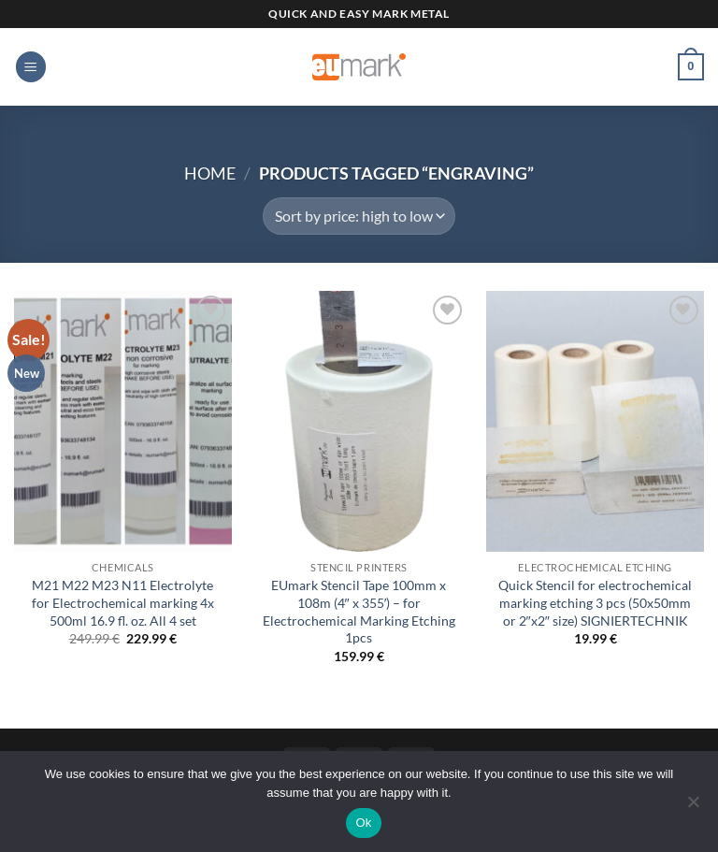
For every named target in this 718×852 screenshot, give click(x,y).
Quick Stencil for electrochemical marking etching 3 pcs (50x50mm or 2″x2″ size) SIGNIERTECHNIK (595, 602)
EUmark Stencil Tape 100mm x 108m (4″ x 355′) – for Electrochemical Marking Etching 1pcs (359, 611)
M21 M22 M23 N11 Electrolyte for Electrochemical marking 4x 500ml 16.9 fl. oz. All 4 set (123, 602)
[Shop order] (358, 216)
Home (210, 173)
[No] (693, 807)
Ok (363, 823)
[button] (31, 66)
